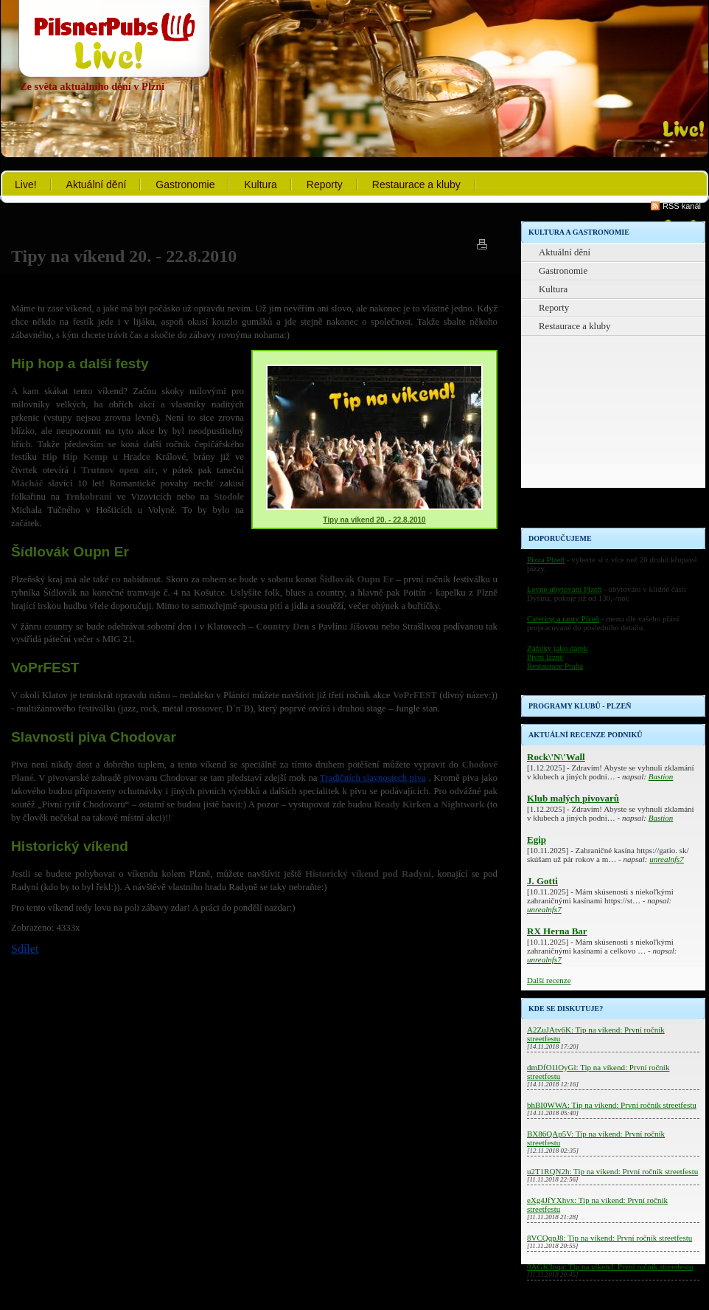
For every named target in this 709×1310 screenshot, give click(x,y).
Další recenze (549, 980)
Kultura (260, 184)
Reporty (325, 184)
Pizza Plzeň (546, 559)
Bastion (661, 776)
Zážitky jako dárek (557, 648)
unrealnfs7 (666, 859)
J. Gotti (542, 880)
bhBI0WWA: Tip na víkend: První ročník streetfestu (611, 1104)
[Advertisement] (613, 435)
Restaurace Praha (555, 665)
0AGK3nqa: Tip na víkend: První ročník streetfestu (610, 1266)
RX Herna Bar (557, 931)
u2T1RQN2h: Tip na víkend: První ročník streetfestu (612, 1171)
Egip (536, 839)
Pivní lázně (545, 656)
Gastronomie (185, 184)
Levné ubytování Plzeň (564, 589)
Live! (26, 184)
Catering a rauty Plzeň (563, 618)
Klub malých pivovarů (573, 798)
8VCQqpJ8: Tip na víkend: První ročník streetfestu (609, 1237)
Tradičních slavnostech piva (373, 778)
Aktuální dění (96, 184)
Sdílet (24, 948)
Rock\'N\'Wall (556, 756)
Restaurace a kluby (416, 184)
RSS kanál (682, 205)
